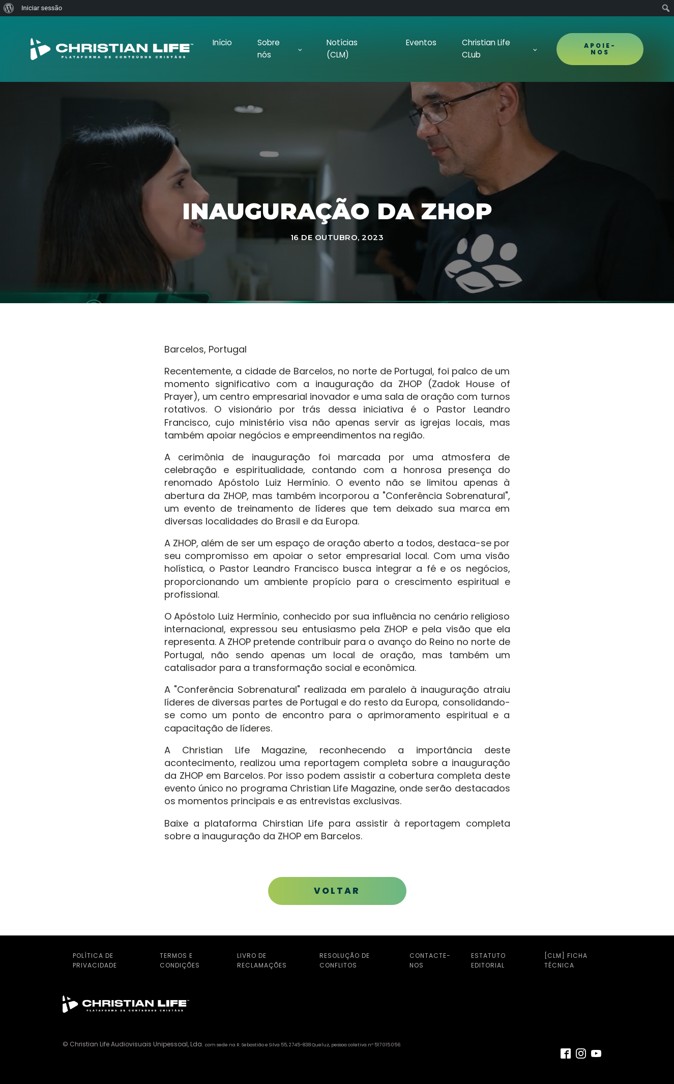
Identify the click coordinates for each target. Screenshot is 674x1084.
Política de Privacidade (95, 960)
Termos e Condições (180, 960)
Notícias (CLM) (342, 48)
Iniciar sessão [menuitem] (41, 8)
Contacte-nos (430, 960)
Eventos (421, 42)
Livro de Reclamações (262, 960)
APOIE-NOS (600, 48)
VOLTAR (337, 891)
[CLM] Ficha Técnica (566, 960)
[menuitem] (9, 8)
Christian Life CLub (486, 48)
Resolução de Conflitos (344, 960)
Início (222, 42)
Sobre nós (268, 48)
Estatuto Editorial (488, 960)
